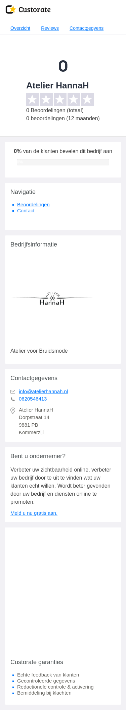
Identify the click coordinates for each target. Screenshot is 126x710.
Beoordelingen (33, 204)
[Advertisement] (63, 590)
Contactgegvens (86, 28)
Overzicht (20, 28)
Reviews (50, 28)
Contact (26, 210)
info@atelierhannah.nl (43, 391)
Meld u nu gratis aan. (33, 513)
